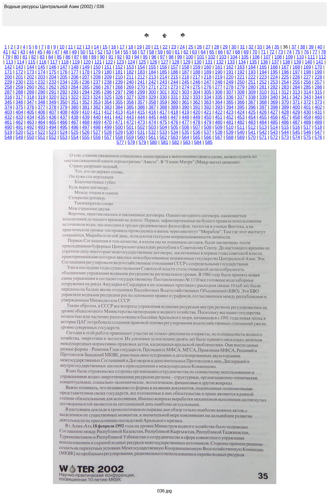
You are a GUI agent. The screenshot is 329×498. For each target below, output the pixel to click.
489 (318, 122)
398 (274, 107)
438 (75, 117)
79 (7, 57)
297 (119, 92)
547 (318, 132)
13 (87, 47)
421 (207, 112)
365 (229, 102)
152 (119, 67)
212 (141, 77)
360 (174, 102)
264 (75, 87)
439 (86, 117)
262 (52, 87)
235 (75, 82)
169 (307, 67)
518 (318, 127)
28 (216, 47)
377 (41, 107)
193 (252, 72)
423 (229, 112)
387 (152, 107)
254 (285, 82)
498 (97, 127)
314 (307, 92)
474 (152, 122)
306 (219, 92)
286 (318, 87)
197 (296, 72)
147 (63, 67)
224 (274, 77)
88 (85, 57)
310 (263, 92)
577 (120, 142)
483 (252, 122)
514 (274, 127)
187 (185, 72)
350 (63, 102)
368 (263, 102)
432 (8, 117)
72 (271, 52)
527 (97, 132)
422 (219, 112)
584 (197, 142)
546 (307, 132)
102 (211, 57)
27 (208, 47)
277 (219, 87)
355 (119, 102)
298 (130, 92)
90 (102, 57)
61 (177, 52)
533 (163, 132)
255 (296, 82)
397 (263, 107)
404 (19, 112)
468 (86, 122)
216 (185, 77)
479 (207, 122)
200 (8, 77)
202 (30, 77)
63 (194, 52)
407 (52, 112)
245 (185, 82)
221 (241, 77)
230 (19, 82)
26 (199, 47)
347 (30, 102)
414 (130, 112)
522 (41, 132)
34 (268, 47)
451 (219, 117)
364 (219, 102)
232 (41, 82)
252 (263, 82)
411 (97, 112)
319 (41, 97)
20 (147, 47)
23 (173, 47)
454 (252, 117)
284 (296, 87)
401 (307, 107)
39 (311, 47)
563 (174, 137)
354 (108, 102)
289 (30, 92)
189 (207, 72)
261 (41, 87)
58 (151, 52)
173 (30, 72)
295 (97, 92)
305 (207, 92)
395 (241, 107)
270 (141, 87)
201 (19, 77)
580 (153, 142)
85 (59, 57)
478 (196, 122)
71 (263, 52)
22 (165, 47)
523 (52, 132)
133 (231, 62)
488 (307, 122)
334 (207, 97)
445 (152, 117)
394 (229, 107)
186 (174, 72)
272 (163, 87)
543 (274, 132)
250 (241, 82)
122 (109, 62)
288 (19, 92)
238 (108, 82)
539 (229, 132)
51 (91, 52)
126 (153, 62)
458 (296, 117)
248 (219, 82)
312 (285, 92)
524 (63, 132)
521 (30, 132)
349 (52, 102)
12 (79, 47)
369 (274, 102)
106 (256, 57)
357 (141, 102)
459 (307, 117)
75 (297, 52)
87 (76, 57)
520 (19, 132)
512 (252, 127)
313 (296, 92)
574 (296, 137)
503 (152, 127)
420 (196, 112)
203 (41, 77)
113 (9, 62)
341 (285, 97)
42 (14, 52)
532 (152, 132)
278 (229, 87)
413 (119, 112)
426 (263, 112)
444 (141, 117)
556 (97, 137)
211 (130, 77)
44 (31, 52)
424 (241, 112)
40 (319, 47)
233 (52, 82)
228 (318, 77)
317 (19, 97)
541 (252, 132)
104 (234, 57)
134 (242, 62)
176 (63, 72)
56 (134, 52)
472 (130, 122)
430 (307, 112)
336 (229, 97)
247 (207, 82)
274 (185, 87)
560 (141, 137)
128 (175, 62)
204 (52, 77)
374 (8, 107)
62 (186, 52)
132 (220, 62)
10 (61, 47)
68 (237, 52)
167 (285, 67)
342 (296, 97)
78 (323, 52)
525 (75, 132)
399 (285, 107)
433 (19, 117)
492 (30, 127)
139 (297, 62)
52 (100, 52)
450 (207, 117)
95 (145, 57)
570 (252, 137)
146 (52, 67)
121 (98, 62)
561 (152, 137)
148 (75, 67)
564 (185, 137)
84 (50, 57)
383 (108, 107)
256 (307, 82)
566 (207, 137)
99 (179, 57)
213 (152, 77)
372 (307, 102)
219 (219, 77)
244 (174, 82)
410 (86, 112)
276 (207, 87)
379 (63, 107)
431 (318, 112)
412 (108, 112)
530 (130, 132)
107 (267, 57)
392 (207, 107)
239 (119, 82)
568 (229, 137)
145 (41, 67)
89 (93, 57)
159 (196, 67)
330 (163, 97)
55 (125, 52)
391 (196, 107)
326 (119, 97)
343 (307, 97)
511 (241, 127)
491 (19, 127)
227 (307, 77)
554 (75, 137)
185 (163, 72)
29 (225, 47)
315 (318, 92)
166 (274, 67)
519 (8, 132)
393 (219, 107)
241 (141, 82)
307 (229, 92)
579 (142, 142)
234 (63, 82)
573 (285, 137)
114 (20, 62)
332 (185, 97)
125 (142, 62)
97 (162, 57)
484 (263, 122)
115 (31, 62)
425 (252, 112)
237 (97, 82)
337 (241, 97)
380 (75, 107)
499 (108, 127)
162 (229, 67)
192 (241, 72)
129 (187, 62)
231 (30, 82)
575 (307, 137)
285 (307, 87)
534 (174, 132)
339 (263, 97)
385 (130, 107)
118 (65, 62)
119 (76, 62)
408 (63, 112)
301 (163, 92)
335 (219, 97)
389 (174, 107)
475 (163, 122)
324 (97, 97)
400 (296, 107)
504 (163, 127)
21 (156, 47)
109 (289, 57)
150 (97, 67)
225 (285, 77)
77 (314, 52)
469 (97, 122)
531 (141, 132)
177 (75, 72)
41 (5, 52)
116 (43, 62)
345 (8, 102)
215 (174, 77)
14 (96, 47)
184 (152, 72)
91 (110, 57)
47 (57, 52)
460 (318, 117)
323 (86, 97)
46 (48, 52)
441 (108, 117)
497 (86, 127)
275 (196, 87)
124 (131, 62)
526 (86, 132)
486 (285, 122)
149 (86, 67)
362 (196, 102)
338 (252, 97)
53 (108, 52)
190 (219, 72)
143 (19, 67)
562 (163, 137)
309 (252, 92)
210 (119, 77)
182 (130, 72)
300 (152, 92)
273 (174, 87)
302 (174, 92)
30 (233, 47)
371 (296, 102)
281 (263, 87)
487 (296, 122)
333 (196, 97)
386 (141, 107)
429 (296, 112)
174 (41, 72)
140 (308, 62)
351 (75, 102)
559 (130, 137)
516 (296, 127)
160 (207, 67)
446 (163, 117)
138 (286, 62)
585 (209, 142)
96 (153, 57)
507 (196, 127)
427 (274, 112)
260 (30, 87)
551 (41, 137)
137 (275, 62)
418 (174, 112)
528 (108, 132)
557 (108, 137)
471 (119, 122)
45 (39, 52)
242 (152, 82)
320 (52, 97)
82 (33, 57)
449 (196, 117)
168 (296, 67)
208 (97, 77)
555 (86, 137)
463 (30, 122)
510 (229, 127)
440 (97, 117)
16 (113, 47)
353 (97, 102)
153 (130, 67)
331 (174, 97)
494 (52, 127)
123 (120, 62)
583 (187, 142)
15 (105, 47)
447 (174, 117)
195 (274, 72)
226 (296, 77)
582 (175, 142)
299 (141, 92)
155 (152, 67)
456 (274, 117)
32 (251, 47)
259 (19, 87)
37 (293, 47)
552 (52, 137)
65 (211, 52)
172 (19, 72)
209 (108, 77)
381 (86, 107)
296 (108, 92)
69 (246, 52)
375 (19, 107)
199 (318, 72)
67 (228, 52)
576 (318, 137)
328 (141, 97)
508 (207, 127)
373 (318, 102)
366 (241, 102)
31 (242, 47)
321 (63, 97)
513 (263, 127)
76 (306, 52)
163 (241, 67)
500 (119, 127)
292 (63, 92)
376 (30, 107)
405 (30, 112)
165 (263, 67)
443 (130, 117)
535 (185, 132)
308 (241, 92)
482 (241, 122)
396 (252, 107)
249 (229, 82)
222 (252, 77)
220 (229, 77)
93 (128, 57)
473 (141, 122)
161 (219, 67)
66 (220, 52)
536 (196, 132)
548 (8, 137)
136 (264, 62)
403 (8, 112)
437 (63, 117)
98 (171, 57)
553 (63, 137)
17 (122, 47)
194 (263, 72)
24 (182, 47)
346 (19, 102)
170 (318, 67)
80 (16, 57)
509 (219, 127)
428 (285, 112)
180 (108, 72)
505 (174, 127)
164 (252, 67)
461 (8, 122)
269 (130, 87)
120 (87, 62)
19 (139, 47)
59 (160, 52)
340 (274, 97)
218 (207, 77)
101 (200, 57)
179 (97, 72)
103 (222, 57)
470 (108, 122)
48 (65, 52)
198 (307, 72)
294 (86, 92)
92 (119, 57)
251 (252, 82)
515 (285, 127)
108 (278, 57)
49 (74, 52)
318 (30, 97)
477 (185, 122)
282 (274, 87)
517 (307, 127)
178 (86, 72)
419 (185, 112)
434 (30, 117)
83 (42, 57)
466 (63, 122)
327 (130, 97)
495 (63, 127)
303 (185, 92)
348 (41, 102)
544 (285, 132)
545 (296, 132)
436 (52, 117)
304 (196, 92)
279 (241, 87)
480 (219, 122)
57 (142, 52)
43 (22, 52)
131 (209, 62)
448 (185, 117)
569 (241, 137)
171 (8, 72)
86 (67, 57)
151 (108, 67)
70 (254, 52)
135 (253, 62)
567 (219, 137)
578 (131, 142)
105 (245, 57)
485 (274, 122)
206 (75, 77)
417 (163, 112)
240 (130, 82)
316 (8, 97)
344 (318, 97)
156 (163, 67)
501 (130, 127)
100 (189, 57)
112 (322, 57)
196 (285, 72)
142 (8, 67)
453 (241, 117)
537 (207, 132)
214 (163, 77)
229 (8, 82)
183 (141, 72)
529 (119, 132)
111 (311, 57)
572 (274, 137)
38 (302, 47)
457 (285, 117)
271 (152, 87)
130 (197, 62)
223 (263, 77)
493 (41, 127)
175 (52, 72)
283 (285, 87)
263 (63, 87)
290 (41, 92)
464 (41, 122)
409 (75, 112)
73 (280, 52)
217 (196, 77)
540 (241, 132)
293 (75, 92)
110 (300, 57)
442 (119, 117)
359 (163, 102)
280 (252, 87)
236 (86, 82)
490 (8, 127)
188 (196, 72)
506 (185, 127)
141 (319, 62)
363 (207, 102)
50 (83, 52)
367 (252, 102)
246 (196, 82)
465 (52, 122)
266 (97, 87)
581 (164, 142)
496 (75, 127)
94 (136, 57)
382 (97, 107)
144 (30, 67)
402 (318, 107)
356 (130, 102)
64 (203, 52)
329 (152, 97)
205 (63, 77)
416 (152, 112)
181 (119, 72)
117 (54, 62)
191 (229, 72)
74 (289, 52)
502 (141, 127)
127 (164, 62)
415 (141, 112)
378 (52, 107)
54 (117, 52)
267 (108, 87)
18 (130, 47)
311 (274, 92)
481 (229, 122)
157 (174, 67)
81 (25, 57)
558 (119, 137)
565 (196, 137)
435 (41, 117)
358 (152, 102)
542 (263, 132)
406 (41, 112)
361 (185, 102)
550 (30, 137)
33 (259, 47)
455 (263, 117)
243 (163, 82)
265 (86, 87)
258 (8, 87)
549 (19, 137)
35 (276, 47)
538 (219, 132)
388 (163, 107)
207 (86, 77)
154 (141, 67)
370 (285, 102)
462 (19, 122)
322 (75, 97)
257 (318, 82)
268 (119, 87)
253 (274, 82)
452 (229, 117)
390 (185, 107)
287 (8, 92)
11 (70, 47)
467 (75, 122)
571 (263, 137)
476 (174, 122)
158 (185, 67)
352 (86, 102)
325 (108, 97)
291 (52, 92)
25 (190, 47)
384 (119, 107)
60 (168, 52)
